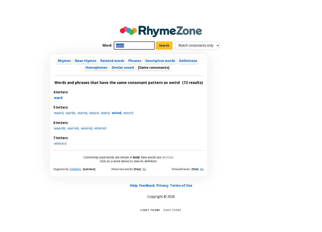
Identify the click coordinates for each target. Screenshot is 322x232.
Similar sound (123, 67)
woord (128, 113)
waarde (59, 128)
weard (94, 113)
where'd (60, 143)
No (144, 169)
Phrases (134, 60)
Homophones (96, 67)
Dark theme (173, 210)
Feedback (147, 185)
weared (86, 128)
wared (82, 113)
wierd (105, 113)
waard (58, 113)
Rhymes (64, 60)
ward (58, 97)
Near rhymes (85, 60)
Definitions (188, 60)
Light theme (150, 210)
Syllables (75, 169)
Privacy (162, 185)
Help (134, 185)
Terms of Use (181, 185)
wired (116, 113)
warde (70, 113)
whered (100, 128)
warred (73, 128)
